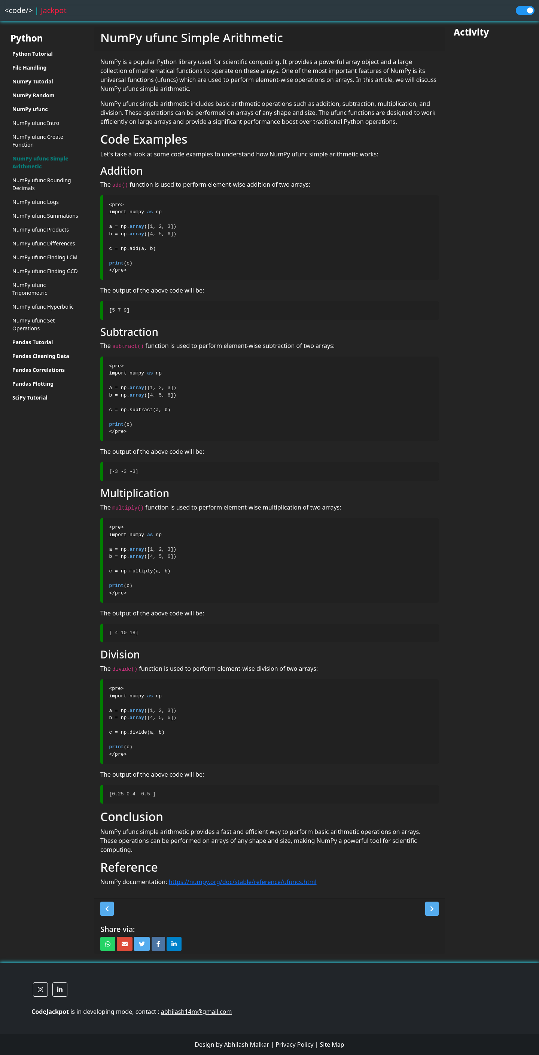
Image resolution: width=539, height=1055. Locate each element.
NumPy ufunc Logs (35, 201)
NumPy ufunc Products (40, 229)
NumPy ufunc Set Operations (33, 324)
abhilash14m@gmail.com (196, 1011)
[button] (107, 909)
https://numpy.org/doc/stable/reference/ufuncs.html (243, 882)
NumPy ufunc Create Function (37, 140)
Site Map (332, 1044)
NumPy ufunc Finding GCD (45, 271)
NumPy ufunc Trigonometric (29, 288)
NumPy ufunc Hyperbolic (43, 306)
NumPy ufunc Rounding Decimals (41, 184)
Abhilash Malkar (247, 1044)
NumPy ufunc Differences (43, 243)
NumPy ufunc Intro (35, 122)
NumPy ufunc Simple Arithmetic (40, 162)
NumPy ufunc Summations (45, 215)
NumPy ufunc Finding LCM (44, 257)
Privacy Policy (294, 1044)
